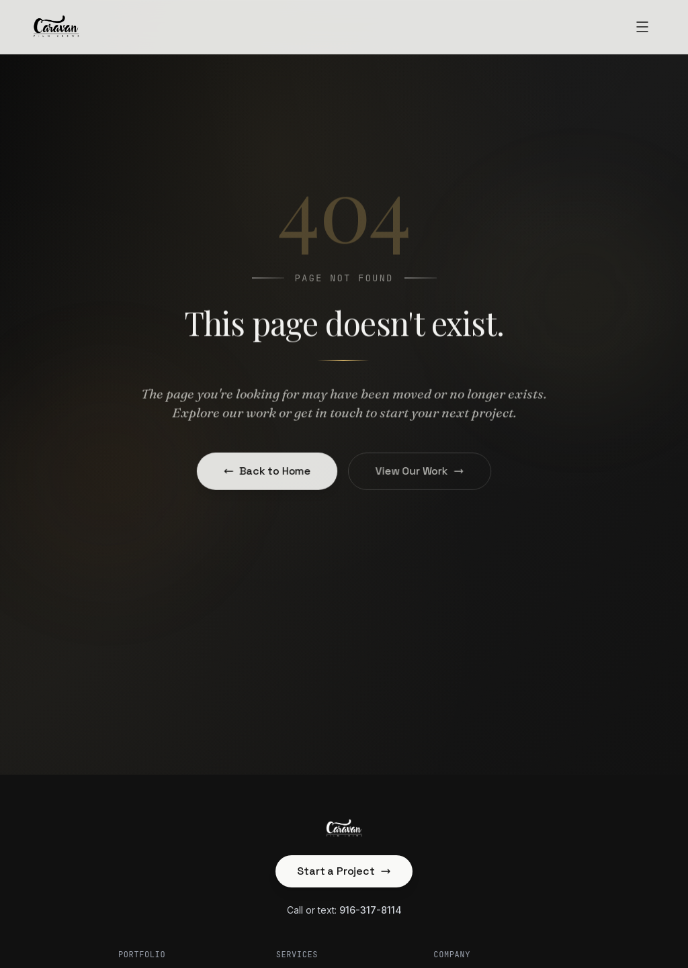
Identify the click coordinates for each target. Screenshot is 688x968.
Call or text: (344, 910)
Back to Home (269, 471)
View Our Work (418, 471)
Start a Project (344, 871)
